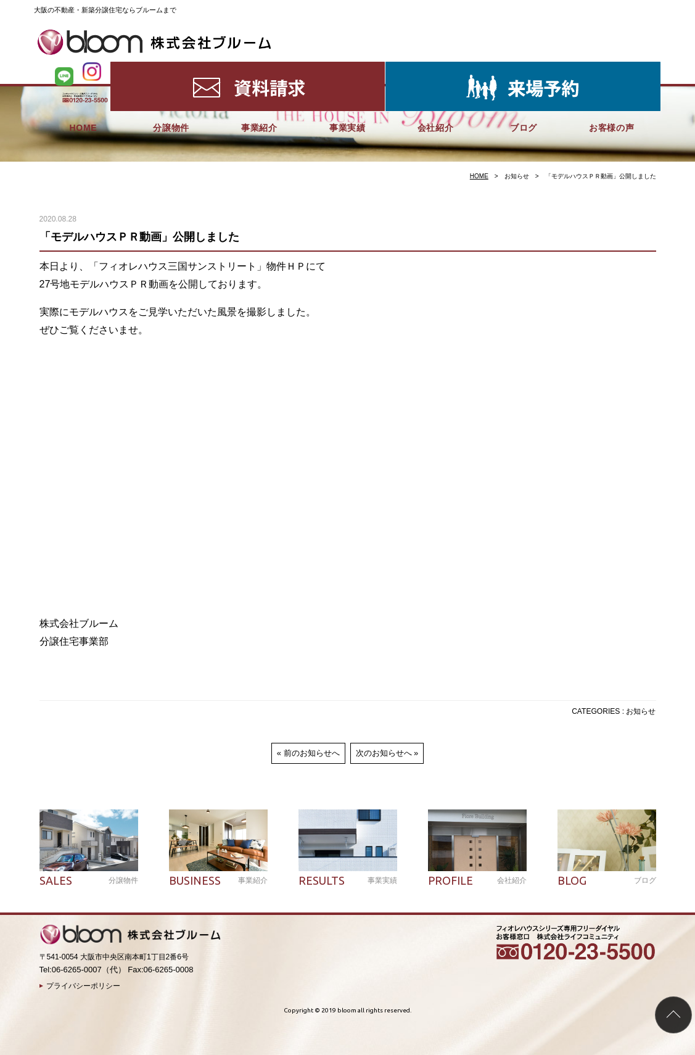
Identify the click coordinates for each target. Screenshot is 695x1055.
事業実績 (347, 68)
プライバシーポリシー (83, 986)
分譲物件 (171, 68)
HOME (83, 68)
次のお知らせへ (384, 753)
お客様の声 (612, 68)
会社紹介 (435, 68)
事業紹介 (259, 68)
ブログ (523, 68)
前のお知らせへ (312, 753)
